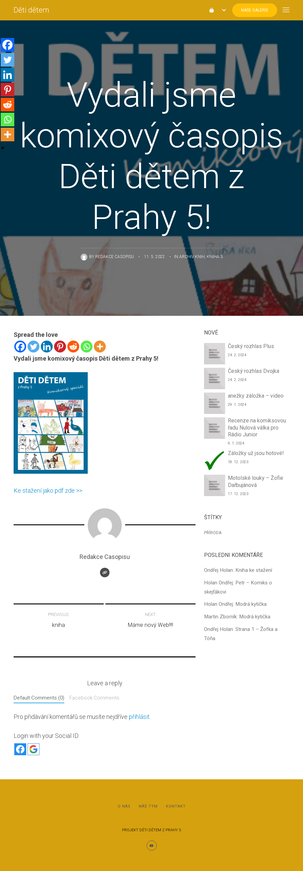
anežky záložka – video (256, 396)
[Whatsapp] (86, 346)
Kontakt (176, 806)
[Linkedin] (47, 346)
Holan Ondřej (218, 583)
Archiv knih (192, 256)
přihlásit (139, 716)
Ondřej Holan (218, 570)
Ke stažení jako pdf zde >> (48, 490)
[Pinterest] (60, 346)
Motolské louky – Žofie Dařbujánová (255, 481)
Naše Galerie (254, 10)
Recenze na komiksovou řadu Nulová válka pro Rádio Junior (257, 427)
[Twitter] (33, 346)
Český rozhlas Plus (251, 346)
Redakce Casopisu (114, 256)
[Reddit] (73, 346)
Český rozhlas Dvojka (253, 371)
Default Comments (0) (39, 698)
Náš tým (148, 806)
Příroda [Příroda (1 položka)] (212, 532)
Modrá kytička (251, 604)
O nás (124, 806)
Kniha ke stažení (253, 570)
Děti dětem (31, 10)
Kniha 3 (215, 256)
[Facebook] (20, 346)
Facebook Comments (94, 698)
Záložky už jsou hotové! (256, 453)
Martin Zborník (220, 617)
